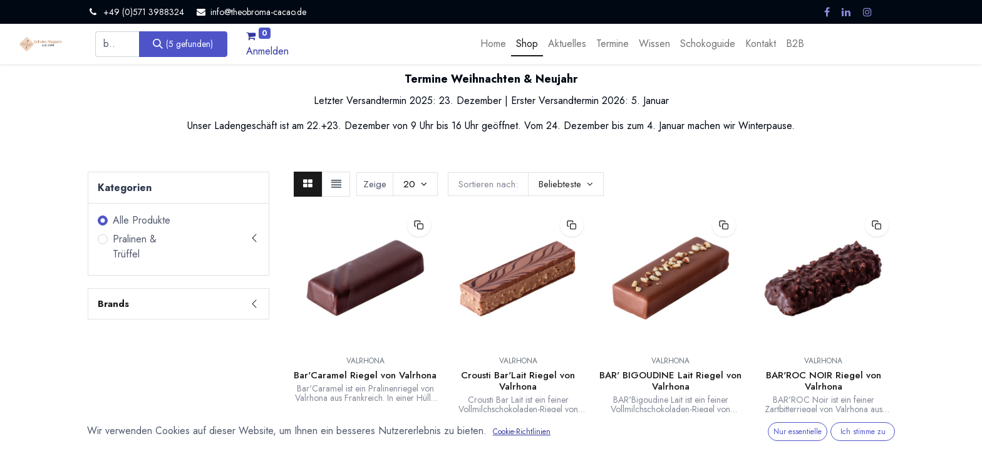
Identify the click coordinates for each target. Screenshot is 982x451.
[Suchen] (183, 43)
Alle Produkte (141, 220)
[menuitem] (493, 43)
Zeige (374, 184)
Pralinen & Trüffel (135, 246)
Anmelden (267, 51)
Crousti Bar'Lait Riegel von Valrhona (518, 380)
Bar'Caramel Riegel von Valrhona (365, 375)
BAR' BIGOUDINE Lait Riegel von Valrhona (670, 380)
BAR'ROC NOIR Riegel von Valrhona (823, 380)
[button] (566, 184)
